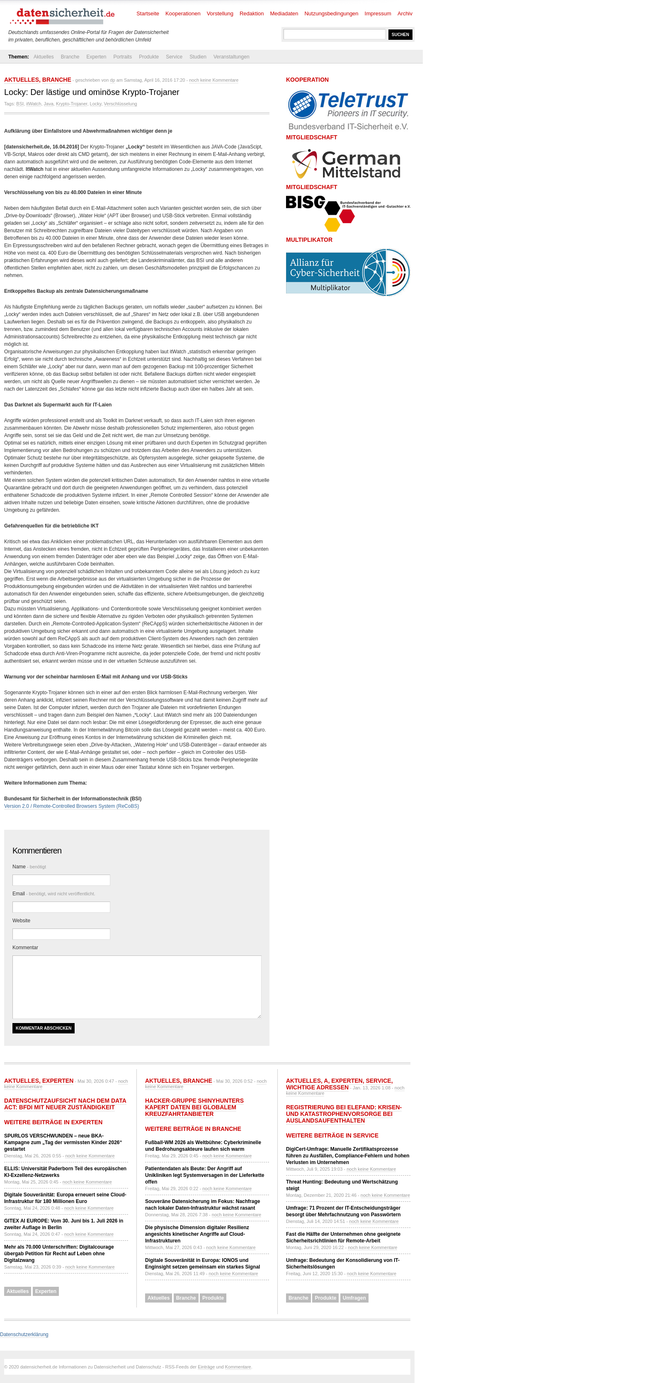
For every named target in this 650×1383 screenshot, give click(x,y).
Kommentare (238, 1366)
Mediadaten (284, 13)
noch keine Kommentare (213, 80)
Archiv (405, 13)
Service (174, 57)
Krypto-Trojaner (71, 103)
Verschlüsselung (120, 103)
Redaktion (252, 13)
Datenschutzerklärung (24, 1334)
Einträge (206, 1366)
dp (112, 80)
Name (29, 867)
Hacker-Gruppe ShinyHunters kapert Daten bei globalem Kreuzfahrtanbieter (194, 1107)
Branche (70, 57)
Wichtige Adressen (317, 1087)
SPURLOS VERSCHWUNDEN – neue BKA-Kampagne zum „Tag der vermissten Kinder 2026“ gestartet (63, 1142)
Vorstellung (220, 13)
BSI (20, 103)
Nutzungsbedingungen (331, 13)
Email (53, 894)
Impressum (378, 13)
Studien (197, 57)
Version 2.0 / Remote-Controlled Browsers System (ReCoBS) (71, 806)
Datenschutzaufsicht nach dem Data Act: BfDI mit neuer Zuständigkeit (65, 1104)
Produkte (149, 57)
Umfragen (354, 1298)
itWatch (33, 103)
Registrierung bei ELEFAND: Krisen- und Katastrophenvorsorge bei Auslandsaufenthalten (344, 1114)
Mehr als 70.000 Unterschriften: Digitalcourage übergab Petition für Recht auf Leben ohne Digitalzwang (59, 1253)
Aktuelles (44, 57)
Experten (96, 57)
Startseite (147, 13)
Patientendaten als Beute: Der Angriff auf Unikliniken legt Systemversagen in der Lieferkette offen (204, 1175)
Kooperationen (183, 13)
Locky (96, 103)
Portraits (122, 57)
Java (48, 103)
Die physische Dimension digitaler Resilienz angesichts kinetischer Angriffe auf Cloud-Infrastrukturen (197, 1234)
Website (21, 921)
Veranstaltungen (231, 57)
